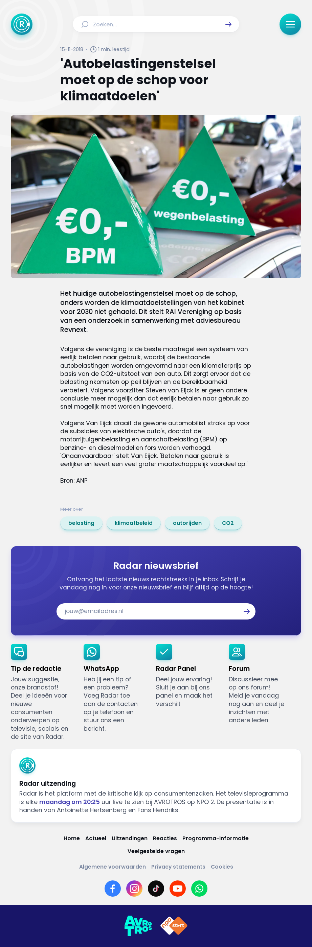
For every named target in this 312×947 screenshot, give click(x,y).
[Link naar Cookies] (222, 867)
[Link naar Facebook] (113, 888)
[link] (81, 523)
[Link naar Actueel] (95, 838)
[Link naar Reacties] (165, 838)
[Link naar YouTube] (178, 888)
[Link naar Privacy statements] (178, 867)
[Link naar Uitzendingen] (130, 838)
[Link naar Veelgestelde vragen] (156, 851)
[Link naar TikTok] (156, 888)
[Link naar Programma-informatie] (215, 838)
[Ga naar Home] (21, 24)
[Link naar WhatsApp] (199, 888)
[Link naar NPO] (174, 926)
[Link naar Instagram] (134, 888)
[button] (228, 24)
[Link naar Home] (72, 838)
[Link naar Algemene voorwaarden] (112, 867)
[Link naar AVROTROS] (138, 926)
